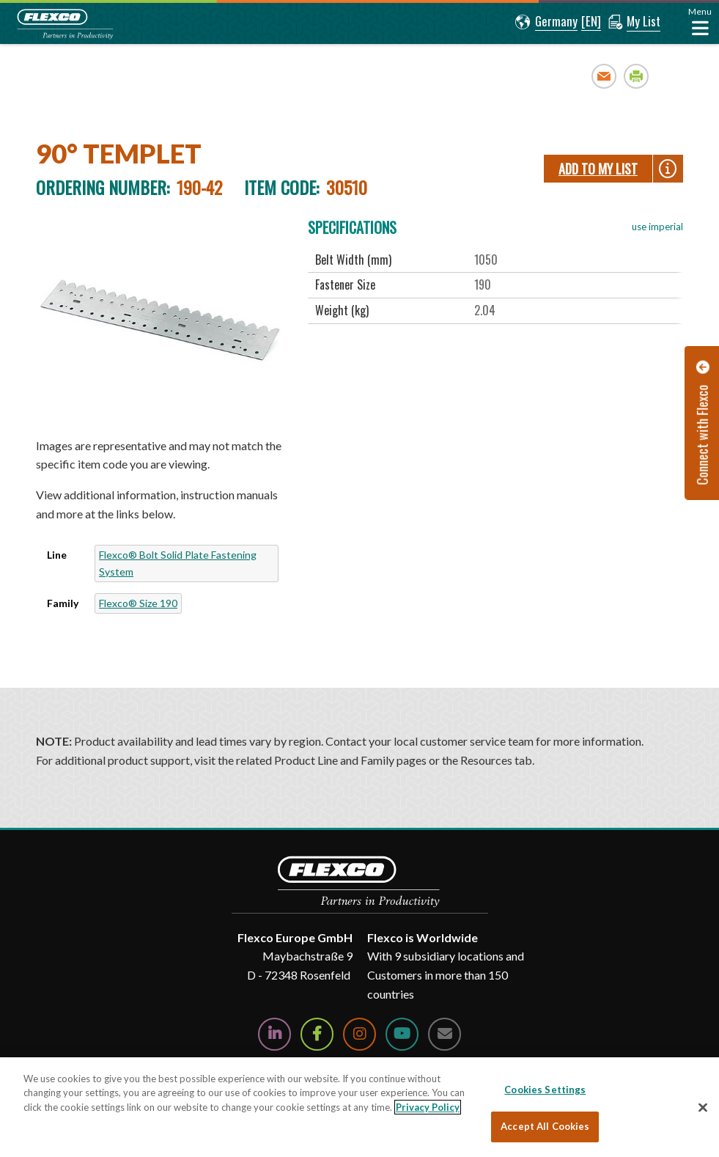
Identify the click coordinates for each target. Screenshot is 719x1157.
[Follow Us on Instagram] (359, 1034)
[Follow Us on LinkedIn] (274, 1034)
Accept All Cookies (545, 1126)
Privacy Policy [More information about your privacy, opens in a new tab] (428, 1107)
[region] (359, 1107)
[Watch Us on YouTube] (402, 1034)
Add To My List (598, 168)
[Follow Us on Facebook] (316, 1034)
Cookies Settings (545, 1089)
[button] (546, 22)
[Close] (703, 1107)
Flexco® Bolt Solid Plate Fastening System (178, 562)
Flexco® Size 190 (138, 603)
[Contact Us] (444, 1034)
